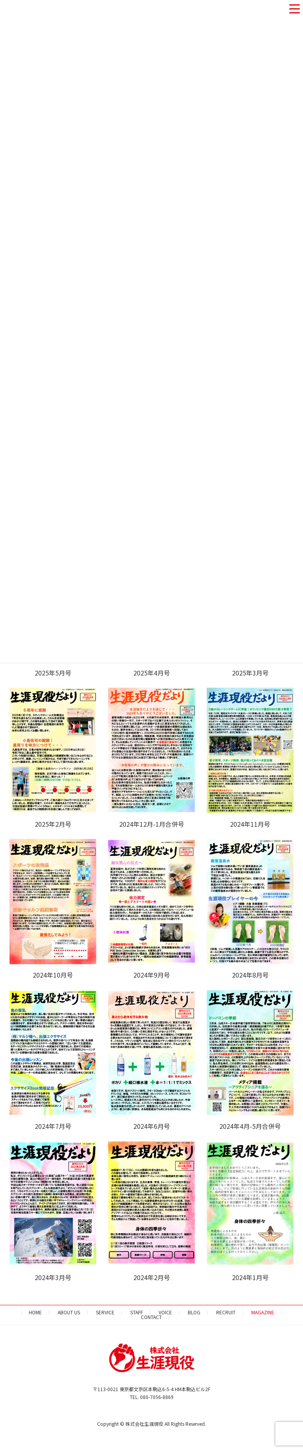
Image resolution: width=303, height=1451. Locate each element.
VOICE (165, 1312)
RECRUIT (226, 1312)
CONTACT (151, 1317)
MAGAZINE (262, 1312)
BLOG (194, 1312)
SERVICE (105, 1312)
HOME (35, 1312)
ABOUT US (69, 1312)
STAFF (136, 1312)
